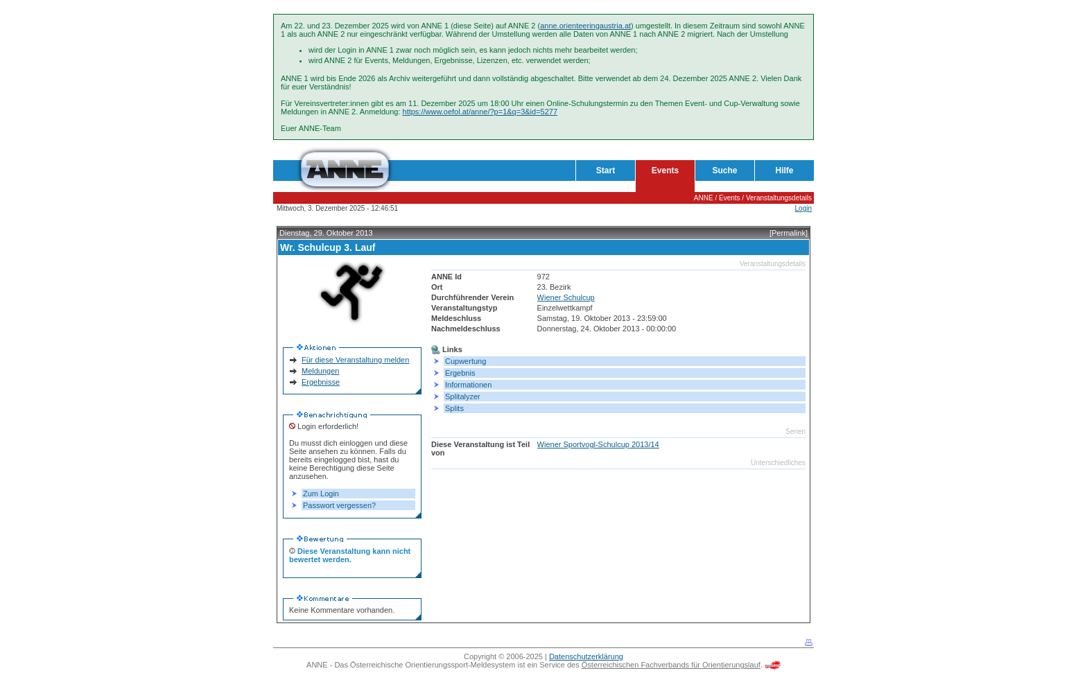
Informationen (468, 385)
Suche (724, 170)
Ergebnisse (321, 382)
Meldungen (320, 371)
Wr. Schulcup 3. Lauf (327, 247)
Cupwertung (465, 361)
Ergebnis (460, 373)
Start (605, 170)
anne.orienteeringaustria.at (585, 25)
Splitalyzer (462, 396)
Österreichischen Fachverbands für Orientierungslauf (671, 665)
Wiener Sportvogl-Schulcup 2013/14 (598, 444)
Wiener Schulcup (566, 297)
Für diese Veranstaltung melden (355, 360)
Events (665, 170)
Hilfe (784, 170)
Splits (454, 408)
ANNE (703, 198)
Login (803, 208)
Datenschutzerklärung (586, 656)
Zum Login (321, 493)
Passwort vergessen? (339, 505)
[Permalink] (788, 233)
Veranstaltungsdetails (779, 198)
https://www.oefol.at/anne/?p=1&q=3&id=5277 (480, 111)
